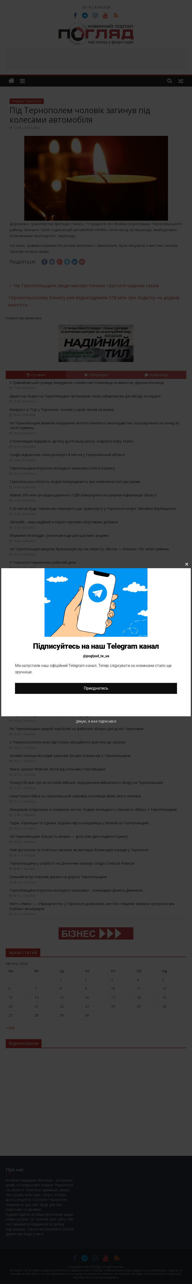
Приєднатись (96, 688)
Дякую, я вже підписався (96, 721)
